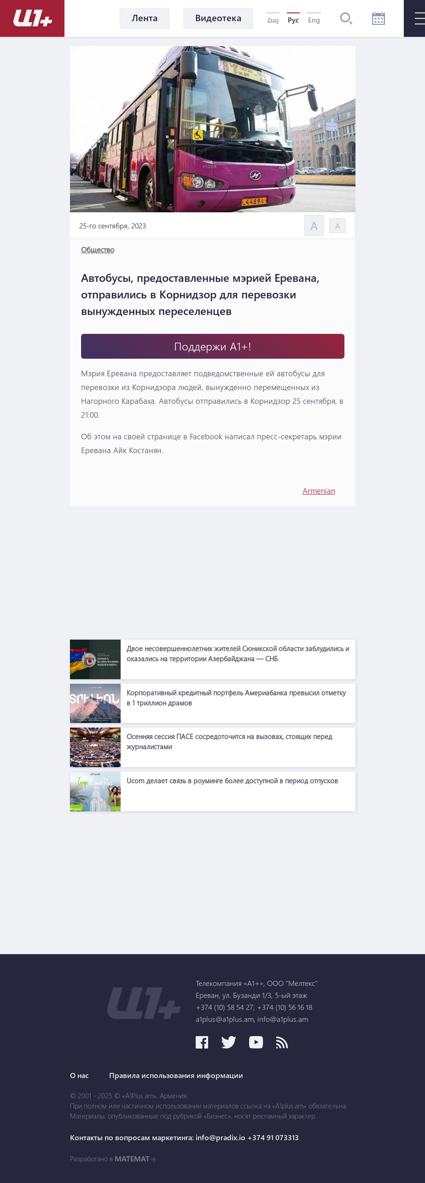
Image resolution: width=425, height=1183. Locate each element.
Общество (97, 249)
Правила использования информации (176, 1075)
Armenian (319, 490)
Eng (314, 20)
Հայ (273, 20)
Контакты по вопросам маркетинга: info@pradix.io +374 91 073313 (184, 1137)
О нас (79, 1075)
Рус (293, 20)
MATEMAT (132, 1158)
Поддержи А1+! (212, 346)
